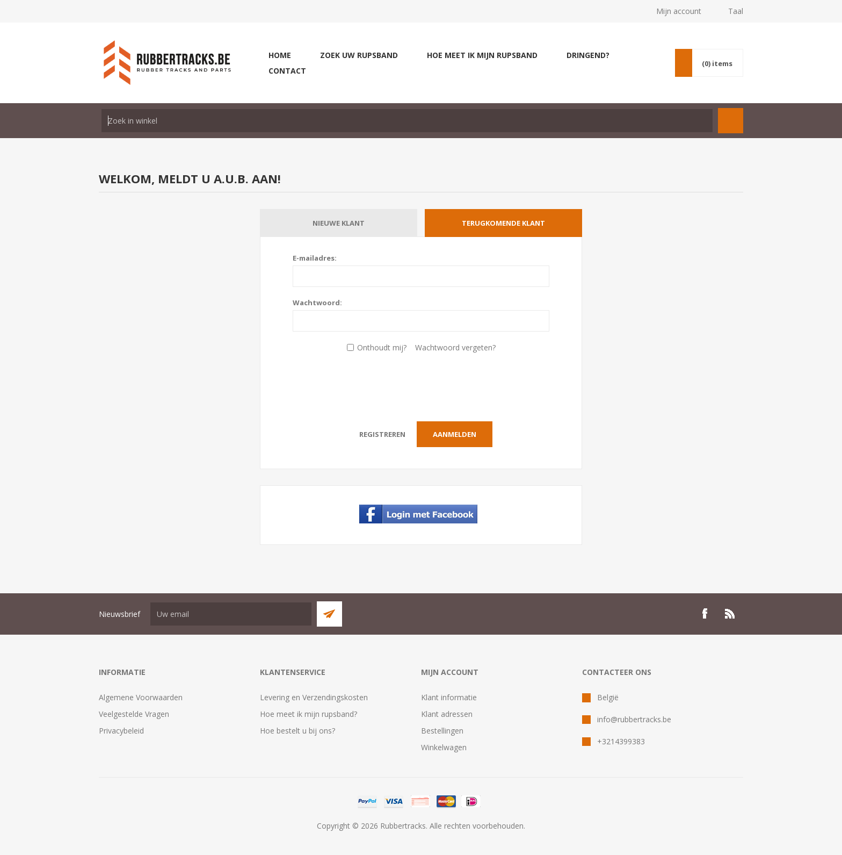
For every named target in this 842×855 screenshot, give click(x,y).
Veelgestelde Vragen (134, 714)
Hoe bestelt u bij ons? (297, 730)
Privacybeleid (121, 730)
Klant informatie (449, 697)
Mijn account (678, 11)
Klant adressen (447, 714)
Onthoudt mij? (382, 347)
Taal (735, 11)
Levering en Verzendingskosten (314, 697)
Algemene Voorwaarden (141, 697)
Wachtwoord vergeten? (455, 347)
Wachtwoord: (317, 302)
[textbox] (407, 120)
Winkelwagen (444, 747)
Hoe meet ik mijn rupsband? (308, 714)
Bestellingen (442, 730)
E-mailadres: (315, 258)
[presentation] (421, 384)
